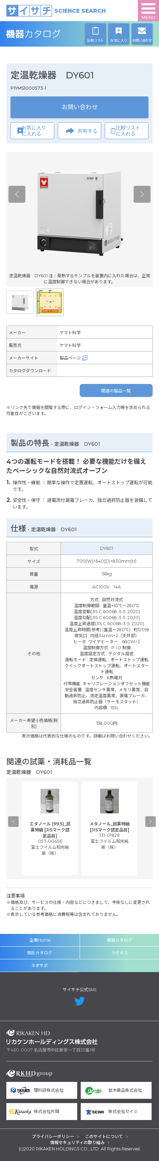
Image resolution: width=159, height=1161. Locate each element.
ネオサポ (39, 965)
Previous (16, 194)
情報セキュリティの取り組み (77, 1142)
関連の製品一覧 (116, 390)
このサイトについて (104, 1136)
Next (142, 194)
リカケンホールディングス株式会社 (52, 1037)
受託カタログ (39, 952)
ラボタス (119, 952)
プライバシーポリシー (53, 1136)
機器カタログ (52, 34)
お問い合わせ (80, 107)
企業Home (40, 940)
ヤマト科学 (70, 332)
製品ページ (70, 358)
